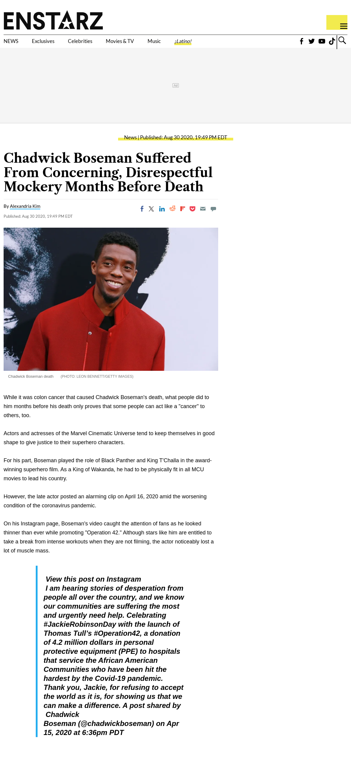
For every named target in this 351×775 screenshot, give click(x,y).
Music (202, 44)
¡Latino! (239, 44)
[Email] (203, 218)
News (130, 146)
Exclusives (55, 44)
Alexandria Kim (25, 215)
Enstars (53, 20)
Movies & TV (157, 44)
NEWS (14, 44)
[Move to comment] (213, 218)
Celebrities (105, 44)
